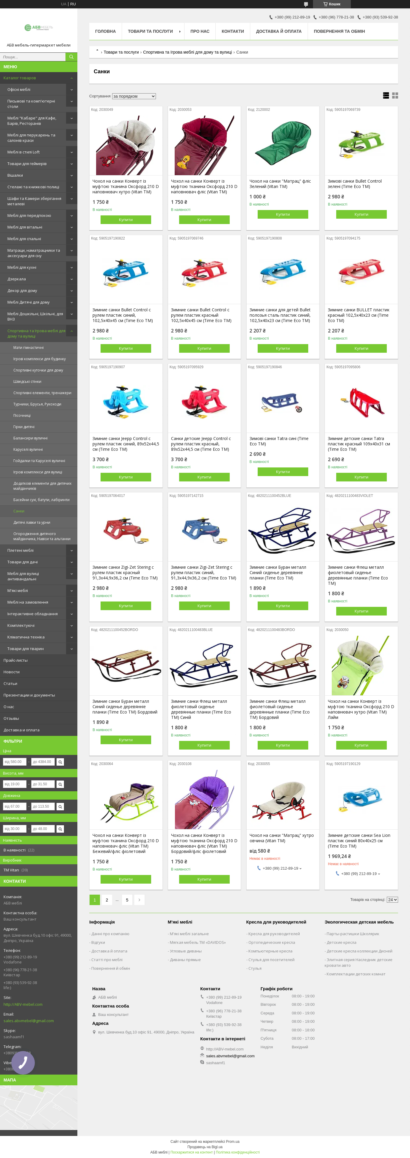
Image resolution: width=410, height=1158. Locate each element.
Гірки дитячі (24, 426)
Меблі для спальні (24, 238)
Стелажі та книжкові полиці (33, 186)
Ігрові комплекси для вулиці (37, 472)
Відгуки (98, 942)
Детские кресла (341, 942)
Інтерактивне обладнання (32, 613)
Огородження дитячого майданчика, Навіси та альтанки (42, 536)
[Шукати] (71, 56)
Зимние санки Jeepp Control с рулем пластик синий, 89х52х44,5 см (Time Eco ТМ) (126, 444)
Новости (12, 671)
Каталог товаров (20, 77)
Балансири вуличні (30, 438)
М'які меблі (17, 590)
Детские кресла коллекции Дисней (359, 951)
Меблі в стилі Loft (23, 152)
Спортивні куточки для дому (38, 370)
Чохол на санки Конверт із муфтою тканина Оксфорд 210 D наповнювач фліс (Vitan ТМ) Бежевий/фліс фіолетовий (126, 843)
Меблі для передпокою (29, 215)
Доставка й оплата (279, 31)
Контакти (233, 31)
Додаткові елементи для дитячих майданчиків (42, 486)
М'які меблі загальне (189, 933)
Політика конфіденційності (238, 1152)
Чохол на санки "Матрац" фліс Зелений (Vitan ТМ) (280, 183)
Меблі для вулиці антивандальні (23, 576)
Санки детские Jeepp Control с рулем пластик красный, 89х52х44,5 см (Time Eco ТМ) (201, 444)
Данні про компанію (110, 933)
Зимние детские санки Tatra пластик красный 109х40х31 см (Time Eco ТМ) (359, 444)
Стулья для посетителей (271, 959)
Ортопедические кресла (271, 942)
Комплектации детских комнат (356, 974)
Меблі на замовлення (27, 602)
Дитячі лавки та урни (31, 522)
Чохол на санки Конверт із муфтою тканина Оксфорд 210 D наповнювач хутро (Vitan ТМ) (126, 186)
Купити (126, 219)
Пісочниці (22, 415)
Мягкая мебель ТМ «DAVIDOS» (198, 942)
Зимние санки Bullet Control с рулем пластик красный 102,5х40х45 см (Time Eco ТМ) (201, 315)
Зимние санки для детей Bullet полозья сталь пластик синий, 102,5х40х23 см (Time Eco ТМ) (280, 315)
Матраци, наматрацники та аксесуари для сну (33, 253)
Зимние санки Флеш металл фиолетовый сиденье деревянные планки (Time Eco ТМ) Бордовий (280, 709)
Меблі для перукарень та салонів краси (31, 137)
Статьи (10, 683)
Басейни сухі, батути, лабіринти (41, 499)
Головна (105, 31)
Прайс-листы (16, 660)
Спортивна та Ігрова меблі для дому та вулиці (36, 333)
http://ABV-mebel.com (23, 1004)
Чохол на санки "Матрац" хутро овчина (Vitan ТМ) (282, 838)
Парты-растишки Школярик (353, 933)
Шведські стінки (27, 381)
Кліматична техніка (26, 637)
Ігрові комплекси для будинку (39, 358)
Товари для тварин (25, 648)
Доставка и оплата (22, 730)
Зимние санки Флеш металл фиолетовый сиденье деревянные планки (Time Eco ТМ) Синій (201, 709)
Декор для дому (22, 290)
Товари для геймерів (27, 163)
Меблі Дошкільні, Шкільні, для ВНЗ (35, 316)
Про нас (199, 31)
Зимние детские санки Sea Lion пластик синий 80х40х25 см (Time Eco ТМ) (359, 841)
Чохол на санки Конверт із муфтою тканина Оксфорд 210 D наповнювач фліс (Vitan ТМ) (204, 186)
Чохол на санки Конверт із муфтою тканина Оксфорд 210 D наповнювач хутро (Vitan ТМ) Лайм (361, 709)
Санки (18, 511)
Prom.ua (233, 1142)
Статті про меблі (107, 959)
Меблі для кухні (21, 267)
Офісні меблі (18, 89)
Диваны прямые (185, 959)
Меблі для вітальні (24, 227)
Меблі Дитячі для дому (28, 302)
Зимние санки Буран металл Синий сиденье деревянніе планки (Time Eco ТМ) (278, 573)
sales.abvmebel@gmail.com (29, 1020)
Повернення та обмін (339, 31)
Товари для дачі (22, 562)
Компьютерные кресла (270, 951)
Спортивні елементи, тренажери (42, 392)
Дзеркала (16, 279)
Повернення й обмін (110, 968)
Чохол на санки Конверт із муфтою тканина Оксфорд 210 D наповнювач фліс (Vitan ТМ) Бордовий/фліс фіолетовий (204, 843)
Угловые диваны (186, 951)
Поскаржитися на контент (191, 1152)
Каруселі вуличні (28, 449)
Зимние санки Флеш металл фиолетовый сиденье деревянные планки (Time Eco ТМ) (358, 575)
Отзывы (11, 718)
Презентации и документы (29, 695)
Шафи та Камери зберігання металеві (34, 201)
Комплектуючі (21, 625)
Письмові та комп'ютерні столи (31, 103)
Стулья (255, 968)
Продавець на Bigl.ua (205, 1147)
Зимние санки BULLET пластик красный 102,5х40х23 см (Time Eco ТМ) (358, 315)
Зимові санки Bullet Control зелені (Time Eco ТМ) (355, 183)
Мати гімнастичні (28, 347)
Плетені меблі (20, 550)
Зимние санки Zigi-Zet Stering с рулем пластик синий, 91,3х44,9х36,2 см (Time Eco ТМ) (203, 573)
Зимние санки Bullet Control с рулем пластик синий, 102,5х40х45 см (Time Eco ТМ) (123, 315)
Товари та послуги (150, 31)
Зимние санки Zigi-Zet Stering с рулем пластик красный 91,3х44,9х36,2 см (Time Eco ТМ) (125, 573)
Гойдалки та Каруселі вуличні (39, 460)
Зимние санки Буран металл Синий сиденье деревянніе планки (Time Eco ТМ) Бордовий (125, 707)
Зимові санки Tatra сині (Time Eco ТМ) (279, 441)
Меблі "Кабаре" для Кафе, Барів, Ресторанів (31, 120)
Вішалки (15, 175)
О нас (9, 706)
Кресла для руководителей (274, 933)
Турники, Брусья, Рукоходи (37, 404)
